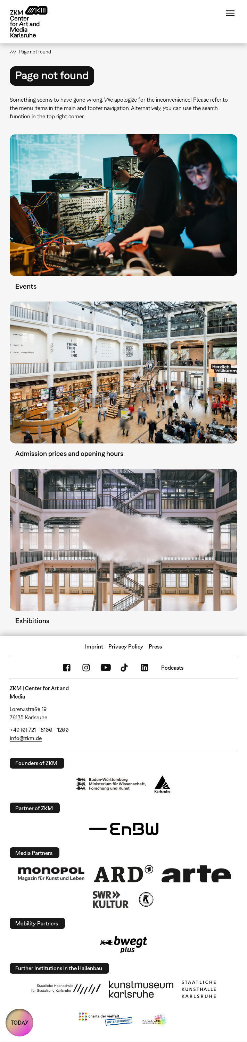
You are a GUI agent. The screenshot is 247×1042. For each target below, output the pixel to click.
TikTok (125, 667)
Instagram (86, 667)
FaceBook (67, 667)
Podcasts (172, 667)
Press (155, 646)
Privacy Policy (125, 646)
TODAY (19, 1022)
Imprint (94, 646)
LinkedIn (144, 667)
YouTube (106, 667)
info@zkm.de (26, 738)
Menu (230, 13)
